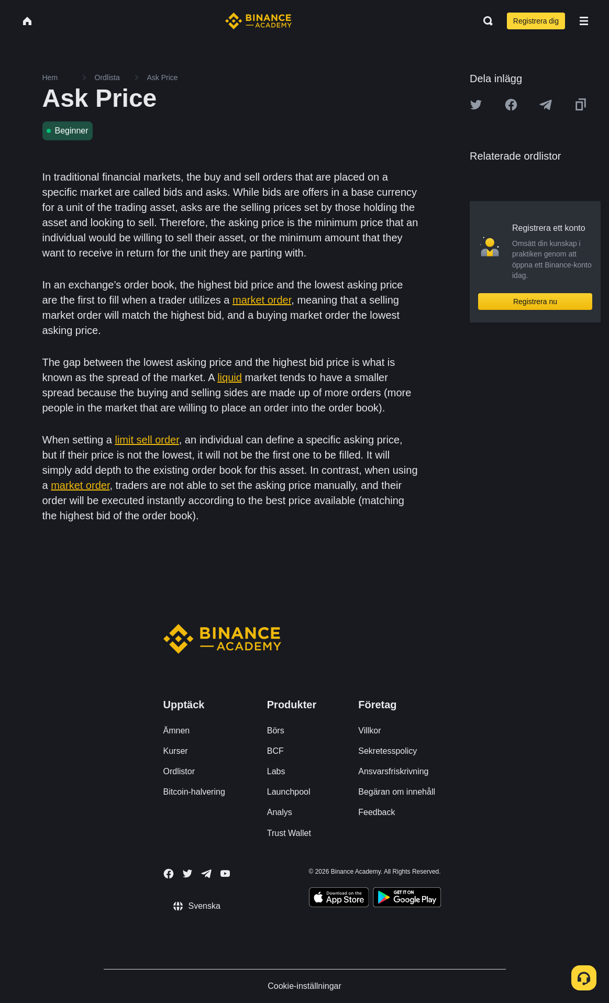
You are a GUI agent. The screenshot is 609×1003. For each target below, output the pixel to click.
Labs (276, 771)
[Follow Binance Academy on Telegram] (206, 873)
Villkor (369, 730)
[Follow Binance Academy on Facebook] (168, 873)
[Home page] (258, 21)
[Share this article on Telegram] (545, 104)
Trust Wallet (289, 833)
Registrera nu (535, 301)
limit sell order (147, 439)
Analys (279, 812)
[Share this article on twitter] (476, 104)
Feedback (376, 812)
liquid (229, 377)
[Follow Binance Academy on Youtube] (225, 873)
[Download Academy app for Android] (407, 898)
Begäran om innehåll (396, 791)
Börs (275, 730)
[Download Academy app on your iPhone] (339, 898)
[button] (584, 21)
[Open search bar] (484, 21)
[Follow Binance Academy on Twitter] (187, 874)
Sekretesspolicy (387, 750)
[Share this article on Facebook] (511, 104)
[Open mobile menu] (583, 21)
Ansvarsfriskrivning (393, 771)
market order (261, 300)
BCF (275, 750)
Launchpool (289, 791)
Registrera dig (536, 21)
